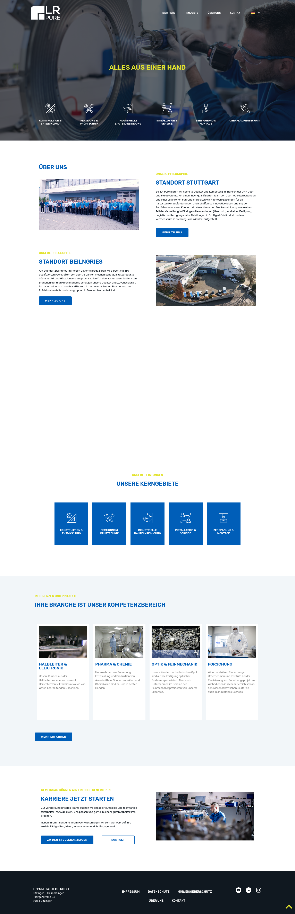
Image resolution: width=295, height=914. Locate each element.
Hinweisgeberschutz (195, 892)
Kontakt (236, 12)
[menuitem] (255, 13)
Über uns (214, 12)
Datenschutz (159, 892)
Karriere (169, 12)
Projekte (191, 12)
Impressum (131, 892)
